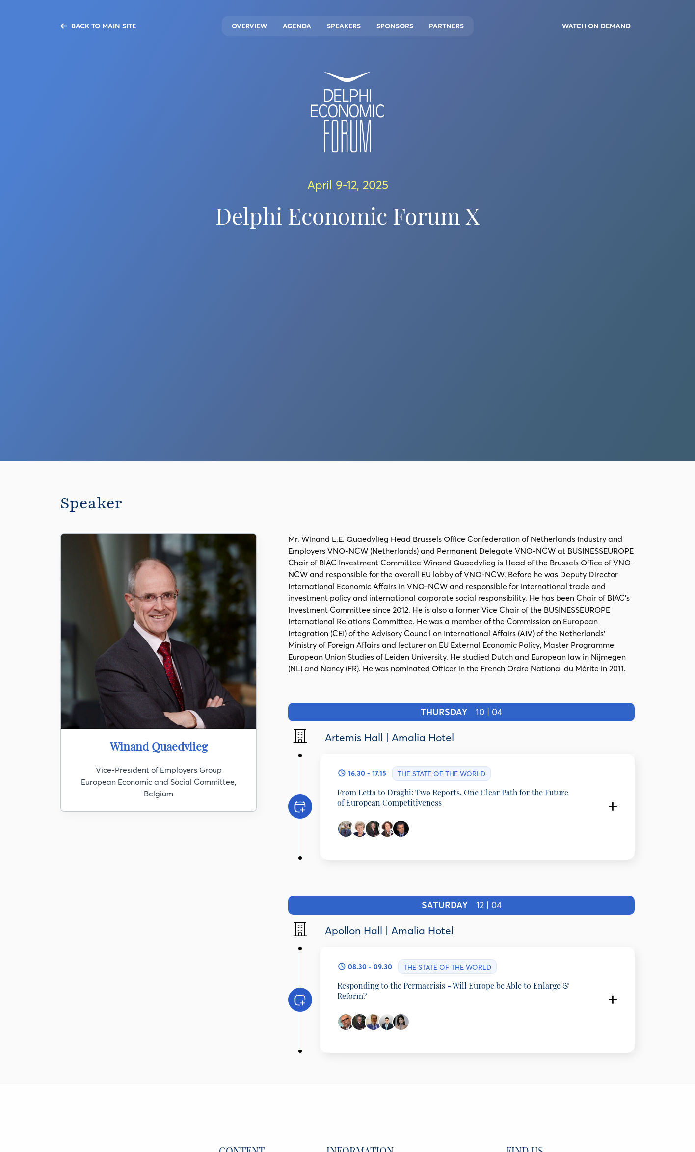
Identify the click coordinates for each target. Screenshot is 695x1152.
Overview (249, 26)
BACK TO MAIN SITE (103, 26)
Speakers (344, 26)
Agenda (297, 26)
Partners (446, 26)
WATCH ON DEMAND (596, 26)
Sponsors (394, 26)
